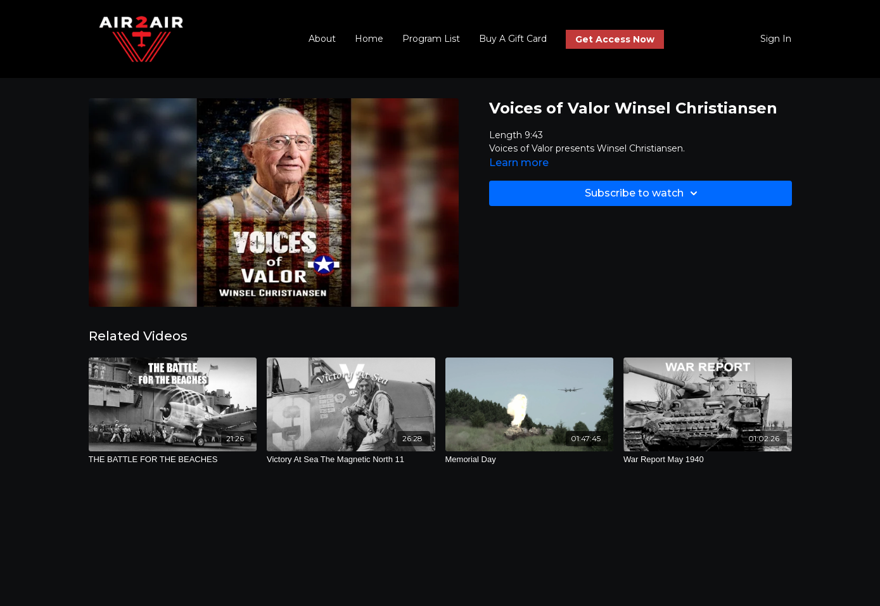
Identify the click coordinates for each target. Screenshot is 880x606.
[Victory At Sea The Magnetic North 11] (351, 459)
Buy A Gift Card (513, 38)
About (322, 38)
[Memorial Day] (529, 459)
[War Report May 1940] (707, 459)
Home (369, 38)
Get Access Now (614, 39)
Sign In (775, 38)
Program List (431, 38)
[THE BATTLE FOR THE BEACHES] (173, 459)
